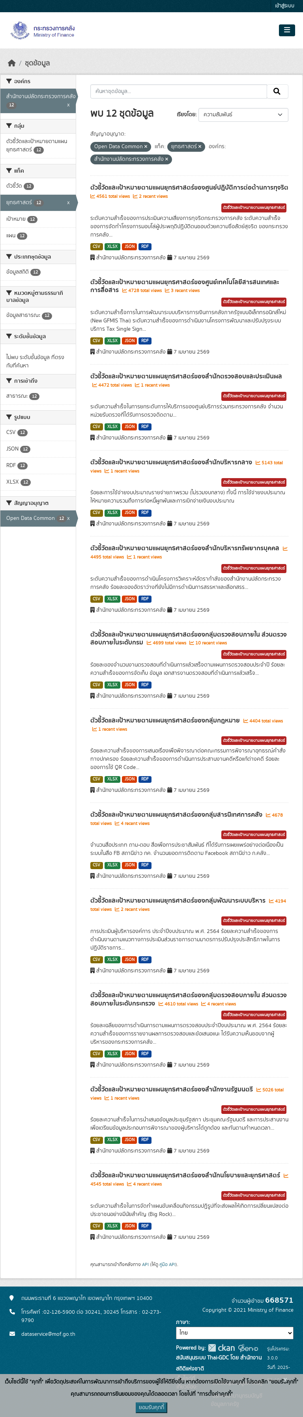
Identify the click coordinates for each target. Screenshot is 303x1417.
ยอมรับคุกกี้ (151, 1407)
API (145, 1264)
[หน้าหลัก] (12, 63)
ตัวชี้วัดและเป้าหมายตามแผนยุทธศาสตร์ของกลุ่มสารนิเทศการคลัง (177, 815)
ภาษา (182, 1322)
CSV (96, 247)
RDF (145, 247)
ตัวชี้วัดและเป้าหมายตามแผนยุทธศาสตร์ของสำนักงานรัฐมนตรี (172, 1089)
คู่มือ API (167, 1264)
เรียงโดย (186, 115)
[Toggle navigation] (287, 30)
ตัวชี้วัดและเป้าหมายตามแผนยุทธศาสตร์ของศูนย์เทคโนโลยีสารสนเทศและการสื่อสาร (184, 286)
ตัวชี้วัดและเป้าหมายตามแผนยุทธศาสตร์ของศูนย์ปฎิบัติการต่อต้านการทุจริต (189, 187)
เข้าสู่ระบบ (284, 6)
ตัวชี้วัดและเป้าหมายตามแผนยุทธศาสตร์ (254, 207)
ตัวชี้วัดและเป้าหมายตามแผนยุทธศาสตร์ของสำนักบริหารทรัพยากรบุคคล (185, 548)
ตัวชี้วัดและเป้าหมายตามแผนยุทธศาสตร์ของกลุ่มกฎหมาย (165, 720)
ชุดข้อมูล (37, 63)
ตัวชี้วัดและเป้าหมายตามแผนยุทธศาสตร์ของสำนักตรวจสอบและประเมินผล (186, 376)
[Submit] (277, 91)
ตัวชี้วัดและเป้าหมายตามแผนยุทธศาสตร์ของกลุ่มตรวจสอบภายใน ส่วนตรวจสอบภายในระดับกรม (188, 638)
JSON (130, 247)
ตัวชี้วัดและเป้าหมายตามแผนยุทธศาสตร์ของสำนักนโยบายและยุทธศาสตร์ (186, 1175)
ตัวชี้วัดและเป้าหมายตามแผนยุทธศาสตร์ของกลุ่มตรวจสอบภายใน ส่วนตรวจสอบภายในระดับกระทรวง (188, 999)
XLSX (112, 247)
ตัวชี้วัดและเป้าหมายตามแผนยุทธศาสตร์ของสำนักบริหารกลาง (172, 462)
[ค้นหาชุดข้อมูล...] (178, 91)
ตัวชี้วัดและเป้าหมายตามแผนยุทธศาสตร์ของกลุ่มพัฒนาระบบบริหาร (178, 901)
